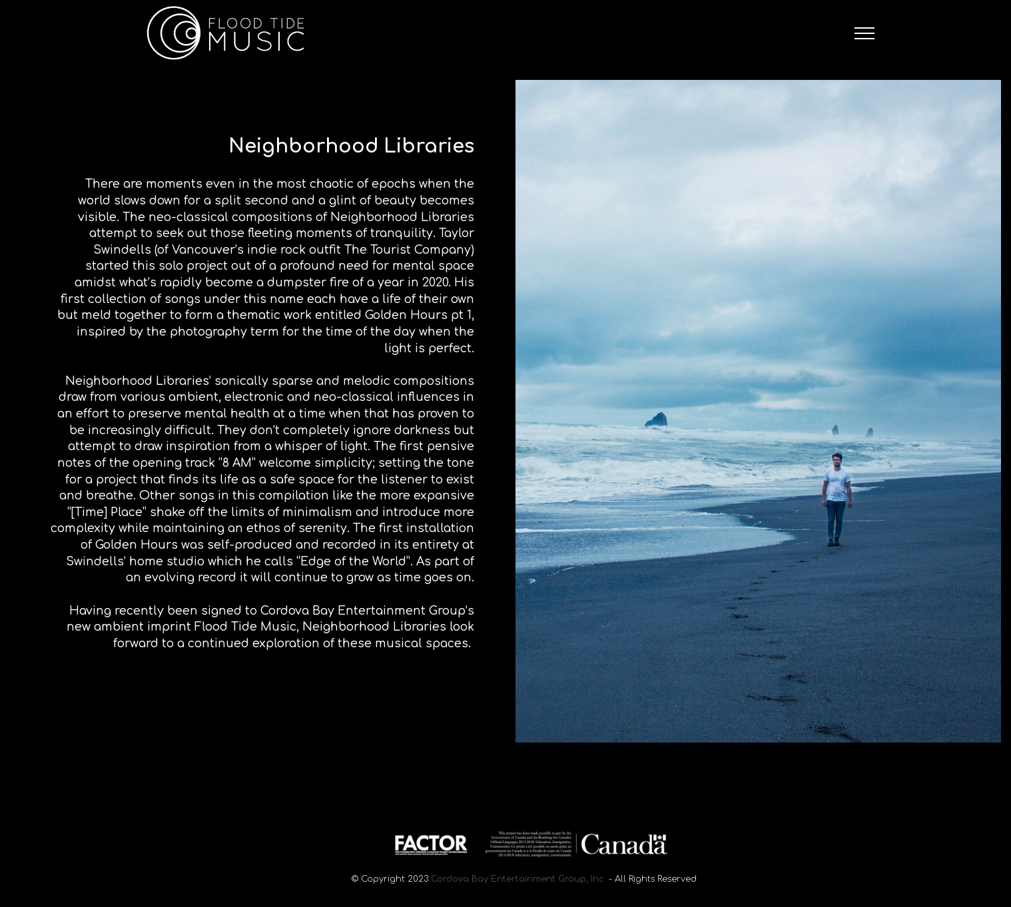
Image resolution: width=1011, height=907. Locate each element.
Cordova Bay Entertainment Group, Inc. (518, 879)
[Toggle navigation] (864, 33)
